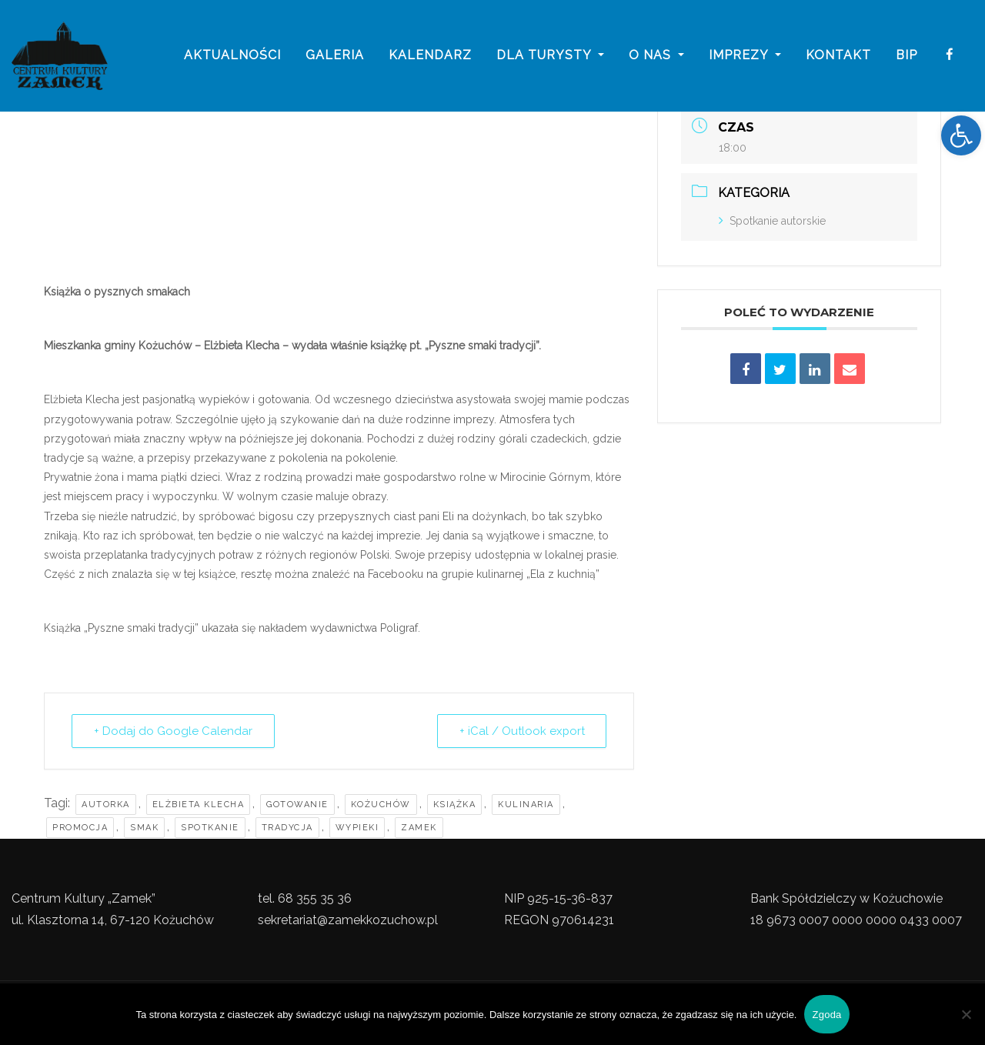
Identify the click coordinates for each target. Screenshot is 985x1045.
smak (144, 828)
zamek (419, 828)
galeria (335, 55)
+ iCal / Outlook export (521, 731)
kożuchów (381, 805)
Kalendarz (430, 55)
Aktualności (232, 55)
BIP (906, 55)
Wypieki (357, 828)
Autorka (106, 805)
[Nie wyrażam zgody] (965, 1014)
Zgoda (826, 1014)
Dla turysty (550, 55)
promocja (80, 828)
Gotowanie (297, 805)
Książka (454, 805)
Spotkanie (210, 828)
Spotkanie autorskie (772, 221)
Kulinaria (526, 805)
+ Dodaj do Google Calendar (173, 731)
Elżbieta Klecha (198, 805)
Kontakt (838, 55)
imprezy (745, 55)
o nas (656, 55)
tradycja (287, 828)
